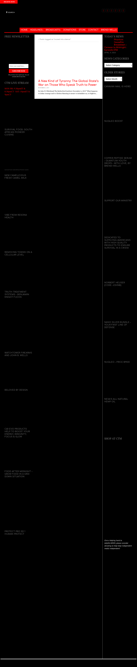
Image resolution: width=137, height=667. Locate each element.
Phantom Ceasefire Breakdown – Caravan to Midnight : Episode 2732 (115, 45)
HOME (24, 30)
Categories (108, 62)
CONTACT (93, 30)
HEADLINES (36, 30)
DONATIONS (69, 30)
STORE (82, 30)
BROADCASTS (53, 30)
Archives (107, 75)
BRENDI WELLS (109, 30)
